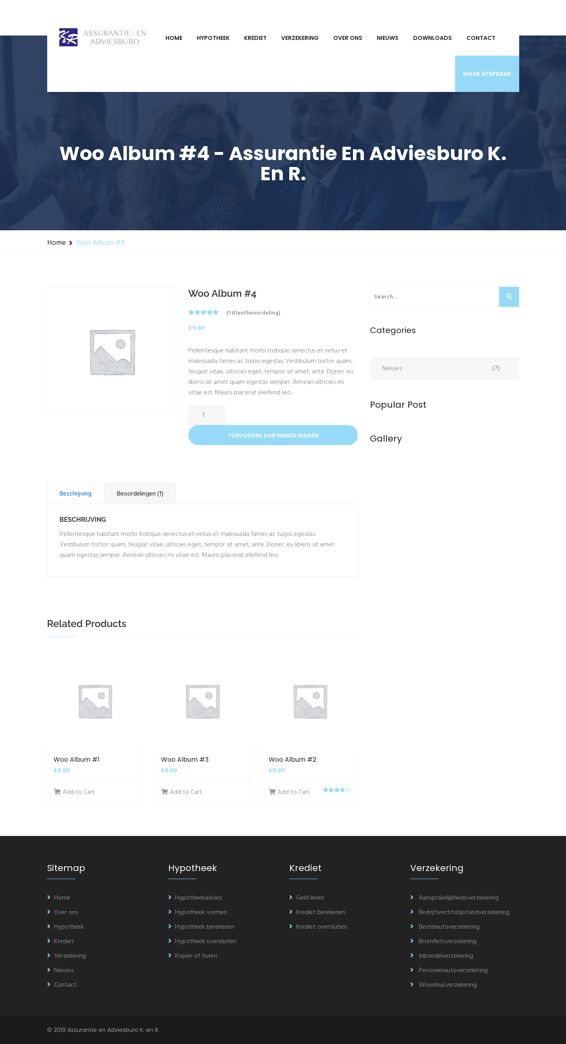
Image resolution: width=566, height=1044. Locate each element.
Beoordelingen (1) (140, 494)
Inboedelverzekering (441, 956)
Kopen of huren (192, 956)
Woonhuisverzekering (443, 985)
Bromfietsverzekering (443, 941)
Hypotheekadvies (195, 898)
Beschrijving (76, 494)
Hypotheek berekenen (201, 927)
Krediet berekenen (317, 912)
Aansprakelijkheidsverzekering (454, 898)
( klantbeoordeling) (253, 313)
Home (173, 38)
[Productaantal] (206, 415)
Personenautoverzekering (449, 970)
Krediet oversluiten (318, 927)
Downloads (432, 38)
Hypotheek (213, 38)
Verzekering (300, 38)
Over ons (347, 38)
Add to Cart (74, 792)
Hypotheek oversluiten (202, 941)
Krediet (255, 38)
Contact (480, 38)
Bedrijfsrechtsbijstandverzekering (460, 912)
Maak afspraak (487, 74)
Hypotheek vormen (197, 912)
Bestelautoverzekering (445, 927)
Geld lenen (306, 898)
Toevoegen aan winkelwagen (273, 435)
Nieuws (388, 38)
